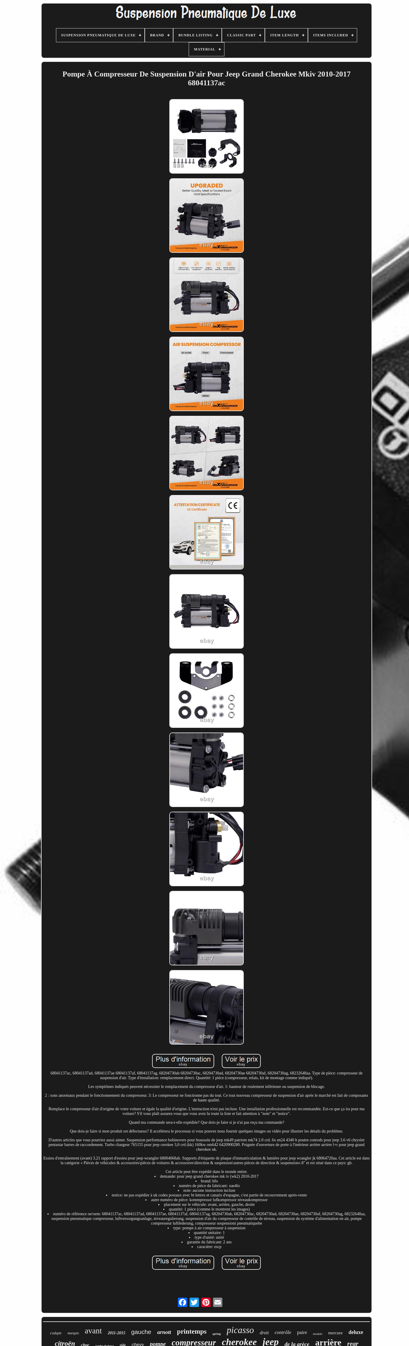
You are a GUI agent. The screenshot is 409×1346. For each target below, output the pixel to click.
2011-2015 (116, 1333)
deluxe (356, 1332)
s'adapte (56, 1333)
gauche (141, 1331)
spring (216, 1333)
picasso (240, 1330)
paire (302, 1332)
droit (264, 1332)
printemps (192, 1331)
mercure (335, 1332)
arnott (164, 1332)
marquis (73, 1333)
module (317, 1333)
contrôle (283, 1332)
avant (93, 1330)
